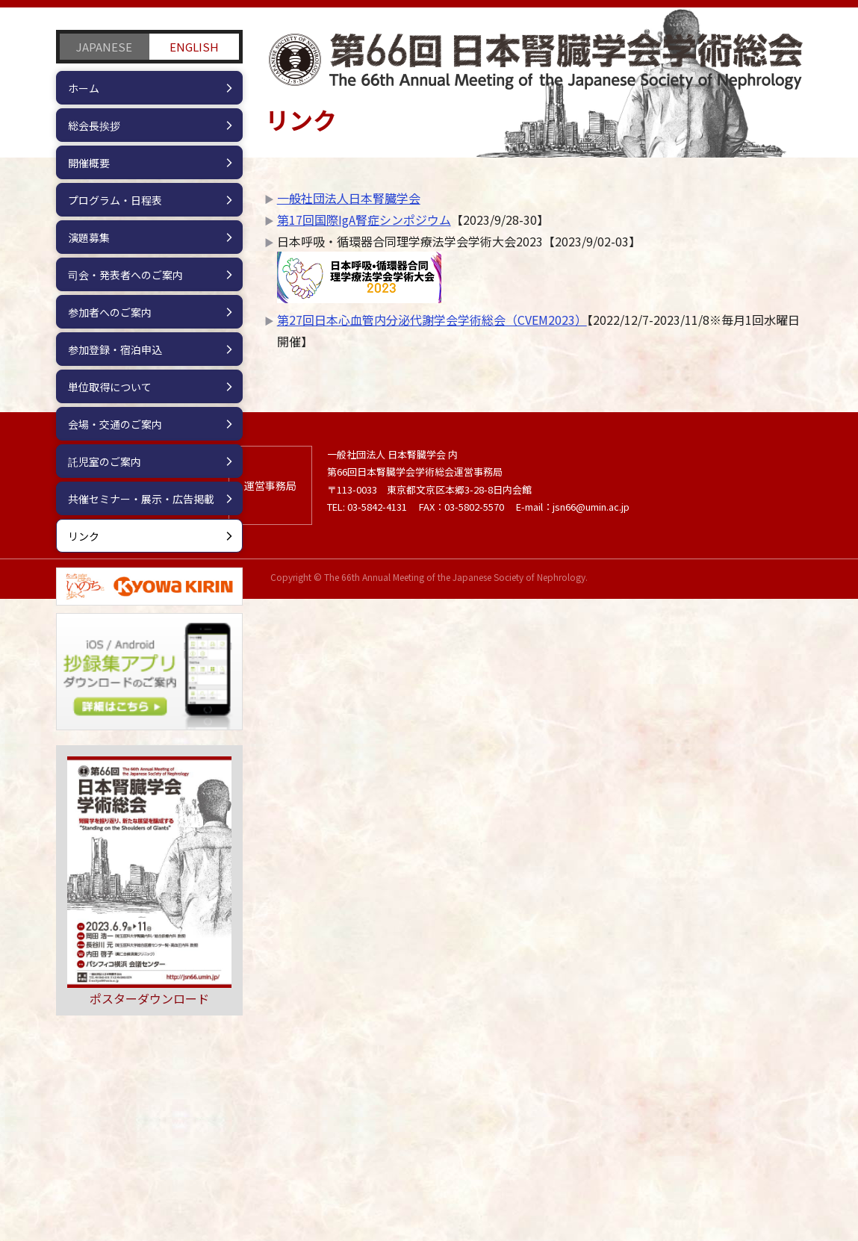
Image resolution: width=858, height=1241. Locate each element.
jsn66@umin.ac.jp (591, 1148)
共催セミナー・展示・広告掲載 (141, 498)
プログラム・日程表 (115, 200)
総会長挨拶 (94, 125)
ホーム (83, 88)
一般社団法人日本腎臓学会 (348, 198)
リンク (83, 536)
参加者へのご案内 (110, 312)
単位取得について (110, 386)
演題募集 (89, 237)
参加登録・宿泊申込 (115, 349)
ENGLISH (194, 47)
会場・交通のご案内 (115, 424)
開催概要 (89, 162)
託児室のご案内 (104, 461)
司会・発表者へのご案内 (125, 274)
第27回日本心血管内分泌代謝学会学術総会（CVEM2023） (432, 320)
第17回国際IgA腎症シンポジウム (364, 219)
